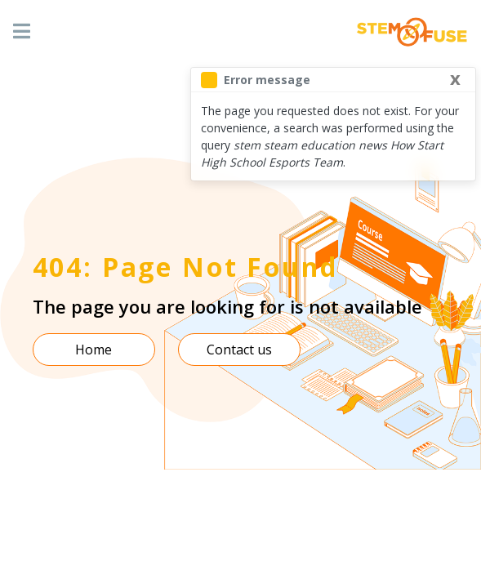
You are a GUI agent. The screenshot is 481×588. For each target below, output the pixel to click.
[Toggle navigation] (21, 32)
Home (93, 350)
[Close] (455, 78)
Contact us (239, 350)
